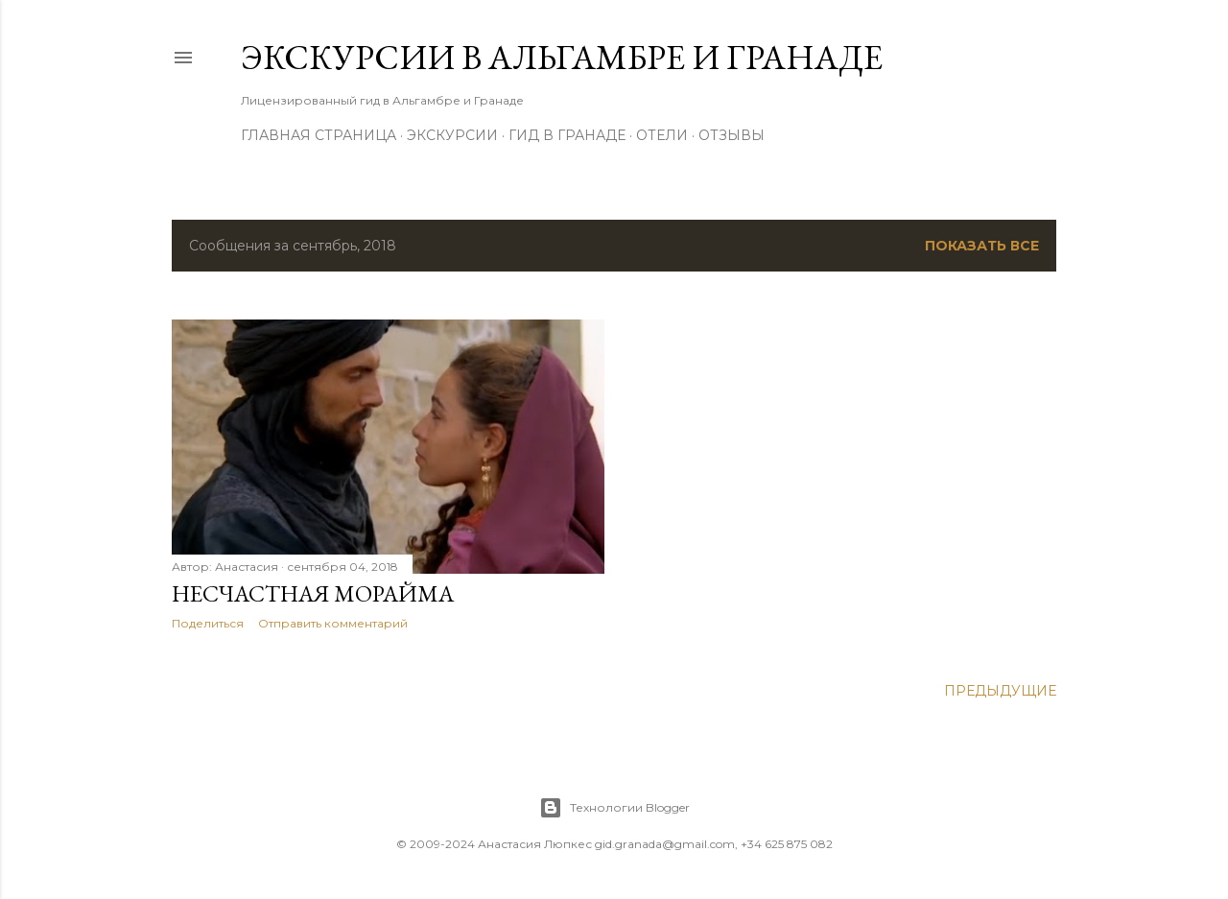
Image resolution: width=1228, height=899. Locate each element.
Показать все (982, 245)
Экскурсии (452, 135)
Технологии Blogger (614, 807)
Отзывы (731, 135)
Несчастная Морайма (313, 593)
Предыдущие (1000, 690)
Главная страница (318, 135)
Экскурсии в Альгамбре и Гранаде (562, 57)
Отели (662, 135)
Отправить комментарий (333, 623)
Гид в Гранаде (567, 135)
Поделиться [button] (208, 623)
